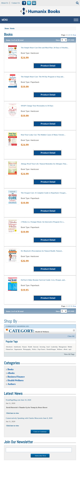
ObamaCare (9, 349)
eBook (66, 349)
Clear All (71, 336)
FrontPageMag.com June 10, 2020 (18, 400)
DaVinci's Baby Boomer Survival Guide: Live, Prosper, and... (43, 280)
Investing (42, 347)
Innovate (36, 347)
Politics (34, 349)
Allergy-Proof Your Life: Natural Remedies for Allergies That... (44, 164)
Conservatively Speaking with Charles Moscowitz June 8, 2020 (29, 418)
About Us (4, 3)
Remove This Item (74, 330)
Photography (27, 349)
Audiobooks (17, 347)
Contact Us (16, 3)
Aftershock (9, 347)
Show (58, 40)
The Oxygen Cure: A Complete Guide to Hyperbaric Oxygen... (44, 193)
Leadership (54, 347)
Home (7, 28)
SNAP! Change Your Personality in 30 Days (37, 106)
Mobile (70, 347)
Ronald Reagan (51, 349)
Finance (24, 347)
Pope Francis (42, 349)
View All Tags (69, 354)
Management (63, 347)
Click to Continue (40, 432)
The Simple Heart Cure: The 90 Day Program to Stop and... (42, 77)
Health (30, 347)
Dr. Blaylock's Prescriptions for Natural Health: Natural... (42, 251)
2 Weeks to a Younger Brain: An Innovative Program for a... (43, 222)
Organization (18, 349)
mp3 (70, 349)
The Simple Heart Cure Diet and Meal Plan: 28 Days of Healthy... (45, 48)
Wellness (59, 349)
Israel (48, 347)
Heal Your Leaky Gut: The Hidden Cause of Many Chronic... (43, 135)
